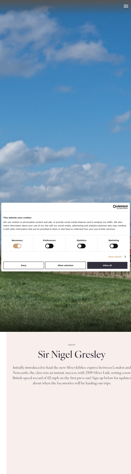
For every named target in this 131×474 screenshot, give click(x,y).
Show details (115, 256)
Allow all (107, 265)
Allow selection (65, 265)
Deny (23, 265)
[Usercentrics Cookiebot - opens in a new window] (115, 207)
